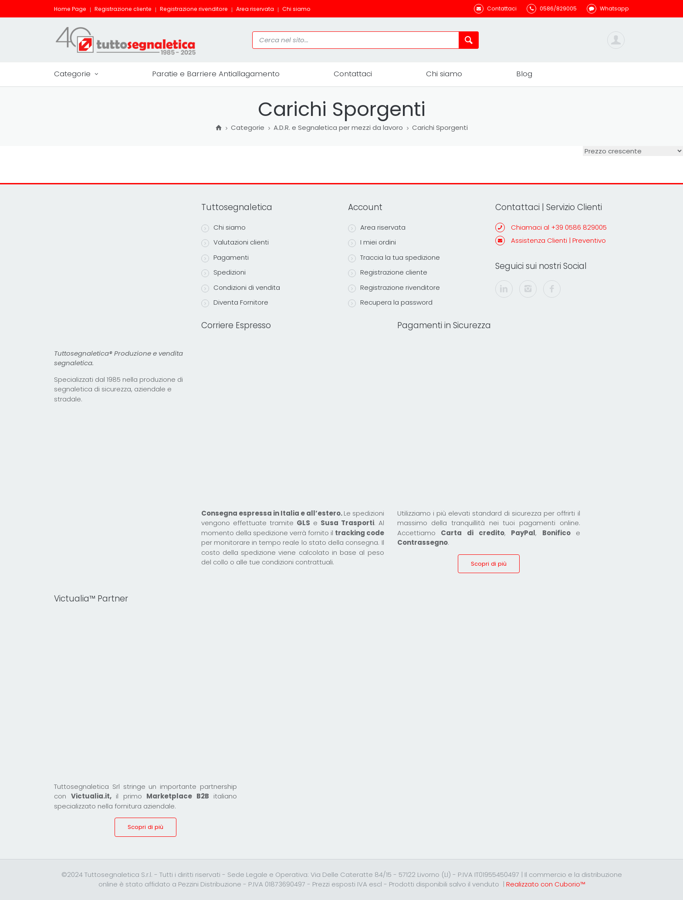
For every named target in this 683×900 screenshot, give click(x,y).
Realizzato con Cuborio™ (545, 884)
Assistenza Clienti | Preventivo (558, 240)
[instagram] (528, 289)
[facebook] (552, 289)
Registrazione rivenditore (194, 9)
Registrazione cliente (123, 9)
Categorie (76, 73)
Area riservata (255, 9)
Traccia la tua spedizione (394, 257)
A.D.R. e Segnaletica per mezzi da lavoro (338, 128)
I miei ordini (372, 242)
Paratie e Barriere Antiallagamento (216, 73)
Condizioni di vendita (240, 287)
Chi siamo (296, 9)
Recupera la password (390, 302)
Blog (524, 73)
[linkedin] (504, 289)
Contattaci (353, 73)
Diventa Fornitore (234, 302)
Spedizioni (223, 272)
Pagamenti (225, 257)
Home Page (70, 9)
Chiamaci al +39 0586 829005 (559, 227)
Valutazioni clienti (235, 242)
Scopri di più (489, 564)
